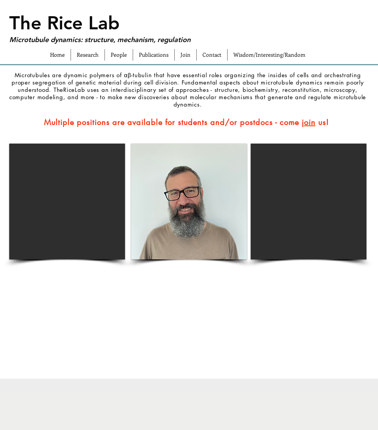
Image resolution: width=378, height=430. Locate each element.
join (309, 122)
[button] (67, 201)
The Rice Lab (64, 23)
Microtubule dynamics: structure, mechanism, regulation (100, 39)
